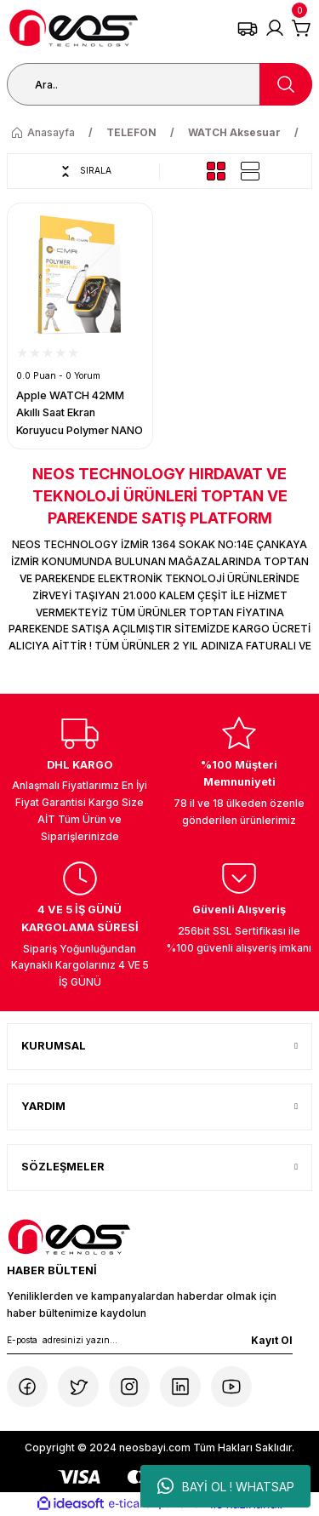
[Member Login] (275, 28)
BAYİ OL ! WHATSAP (225, 1486)
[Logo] (74, 28)
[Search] (159, 84)
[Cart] (302, 28)
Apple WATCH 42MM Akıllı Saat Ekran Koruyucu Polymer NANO (79, 413)
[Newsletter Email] (150, 1343)
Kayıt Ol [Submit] (272, 1340)
